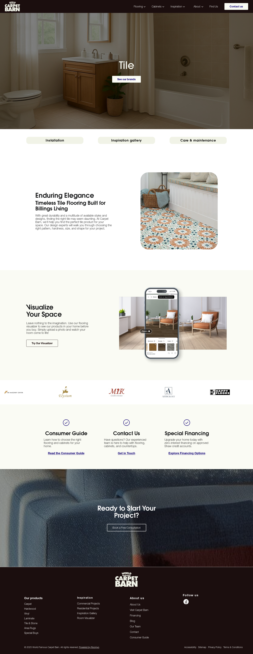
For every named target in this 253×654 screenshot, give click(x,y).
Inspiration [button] (176, 6)
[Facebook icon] (186, 601)
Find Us (213, 6)
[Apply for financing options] (126, 453)
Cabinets (157, 6)
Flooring (138, 6)
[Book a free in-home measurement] (186, 453)
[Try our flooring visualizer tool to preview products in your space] (42, 343)
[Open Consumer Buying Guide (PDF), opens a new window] (66, 453)
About (197, 6)
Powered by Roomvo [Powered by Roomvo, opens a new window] (89, 647)
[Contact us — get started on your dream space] (126, 527)
